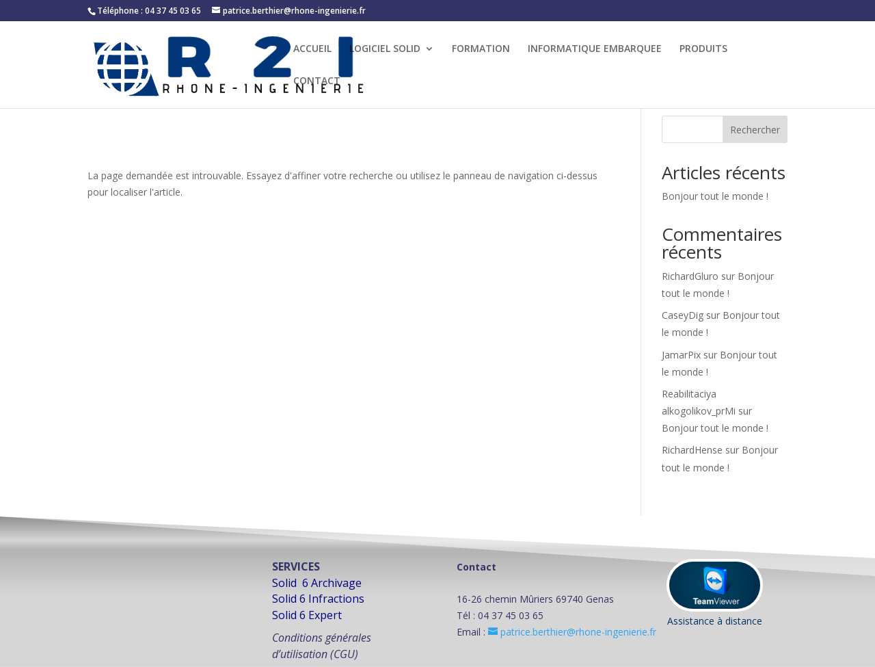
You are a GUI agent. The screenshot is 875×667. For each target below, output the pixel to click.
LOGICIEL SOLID (384, 49)
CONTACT (316, 81)
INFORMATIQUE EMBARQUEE (595, 49)
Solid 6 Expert (307, 615)
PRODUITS (703, 49)
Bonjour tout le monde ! (715, 195)
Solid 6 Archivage (317, 582)
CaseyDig (682, 315)
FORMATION (481, 49)
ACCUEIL (312, 49)
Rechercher (755, 129)
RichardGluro (690, 276)
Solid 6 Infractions (318, 598)
